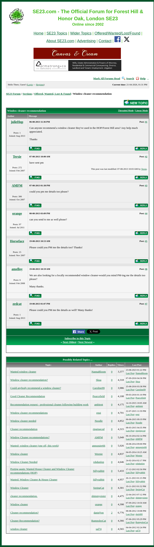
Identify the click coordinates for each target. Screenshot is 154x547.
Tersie (17, 156)
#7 (146, 303)
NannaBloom (98, 371)
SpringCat (98, 487)
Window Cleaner (19, 487)
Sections (27, 93)
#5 (146, 241)
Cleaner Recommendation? (25, 520)
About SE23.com (60, 41)
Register (40, 84)
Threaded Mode (126, 110)
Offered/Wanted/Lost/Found (117, 33)
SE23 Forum (13, 93)
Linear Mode (141, 110)
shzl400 (139, 514)
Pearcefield (99, 396)
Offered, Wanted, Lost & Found (52, 93)
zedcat (17, 304)
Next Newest (85, 342)
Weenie (99, 453)
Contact (105, 41)
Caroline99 (99, 387)
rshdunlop (98, 461)
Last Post (130, 373)
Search (128, 78)
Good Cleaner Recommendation (27, 396)
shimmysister (98, 496)
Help (141, 78)
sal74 (98, 528)
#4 (146, 213)
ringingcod (98, 429)
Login (30, 84)
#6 (146, 269)
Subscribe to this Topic (78, 338)
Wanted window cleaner (23, 371)
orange (17, 213)
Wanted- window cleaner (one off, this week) (34, 445)
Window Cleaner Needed (23, 461)
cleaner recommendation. (23, 496)
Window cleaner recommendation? (29, 379)
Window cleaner (19, 453)
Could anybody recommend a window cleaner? (35, 387)
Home (38, 33)
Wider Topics (80, 33)
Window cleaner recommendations (29, 412)
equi (98, 412)
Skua (98, 379)
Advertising (86, 41)
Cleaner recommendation (23, 429)
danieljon (98, 512)
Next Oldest (69, 342)
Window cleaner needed (23, 420)
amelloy (17, 269)
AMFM (17, 185)
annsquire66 (98, 445)
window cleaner (19, 528)
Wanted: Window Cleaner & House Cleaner (33, 479)
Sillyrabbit (98, 470)
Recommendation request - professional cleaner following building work (49, 404)
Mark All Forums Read (106, 78)
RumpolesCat (98, 520)
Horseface (17, 241)
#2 (146, 156)
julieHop (17, 122)
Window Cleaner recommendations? (29, 437)
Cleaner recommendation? (24, 512)
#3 (146, 185)
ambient (98, 404)
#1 (146, 122)
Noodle (98, 420)
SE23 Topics (57, 33)
